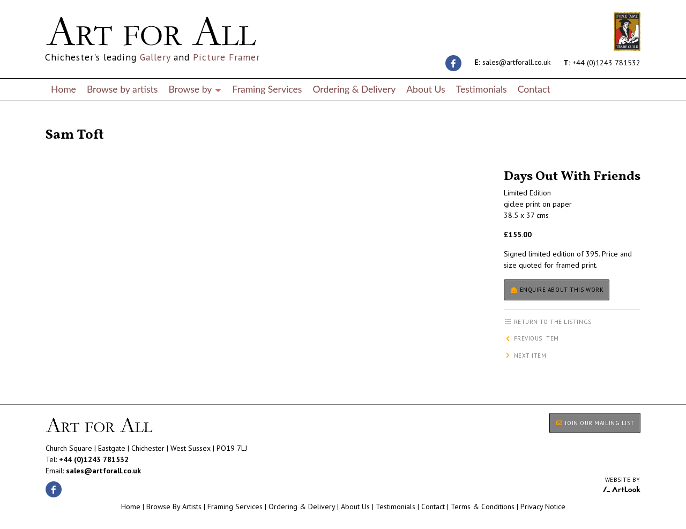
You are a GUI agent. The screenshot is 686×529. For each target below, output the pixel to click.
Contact (534, 89)
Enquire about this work (556, 289)
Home (63, 89)
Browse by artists (122, 89)
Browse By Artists (174, 506)
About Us (425, 89)
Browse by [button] (194, 89)
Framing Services (267, 89)
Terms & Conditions (482, 506)
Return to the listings (84, 122)
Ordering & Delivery (354, 89)
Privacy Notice (542, 506)
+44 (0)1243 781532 (601, 62)
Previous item (531, 338)
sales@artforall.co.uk (512, 62)
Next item (525, 355)
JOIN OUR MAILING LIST (595, 423)
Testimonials (481, 89)
